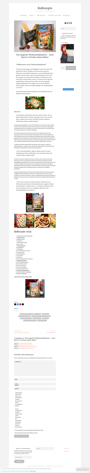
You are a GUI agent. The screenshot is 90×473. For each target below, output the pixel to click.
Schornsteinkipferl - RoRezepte (26, 344)
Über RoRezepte (41, 15)
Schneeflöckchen (21, 237)
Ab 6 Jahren (38, 314)
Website (17, 388)
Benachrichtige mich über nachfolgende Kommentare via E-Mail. (29, 430)
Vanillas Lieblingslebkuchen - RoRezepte (28, 346)
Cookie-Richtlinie (33, 471)
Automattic (59, 466)
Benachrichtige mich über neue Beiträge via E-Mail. (26, 432)
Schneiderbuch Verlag (30, 320)
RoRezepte (45, 8)
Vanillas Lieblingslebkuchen (23, 270)
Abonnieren (71, 68)
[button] (24, 221)
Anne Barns (46, 314)
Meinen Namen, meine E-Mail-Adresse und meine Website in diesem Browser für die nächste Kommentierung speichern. (18, 399)
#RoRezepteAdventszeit (26, 314)
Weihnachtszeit (42, 320)
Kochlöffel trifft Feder (54, 15)
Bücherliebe (23, 15)
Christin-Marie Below (24, 316)
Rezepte (31, 15)
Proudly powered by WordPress (35, 466)
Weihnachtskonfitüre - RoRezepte (26, 348)
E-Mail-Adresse (17, 385)
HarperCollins (37, 318)
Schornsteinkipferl (21, 245)
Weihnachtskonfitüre (22, 260)
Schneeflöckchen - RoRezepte (25, 343)
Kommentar (18, 362)
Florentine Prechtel (26, 318)
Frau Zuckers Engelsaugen (24, 332)
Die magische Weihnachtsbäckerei (41, 316)
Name (16, 379)
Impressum (66, 448)
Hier (61, 35)
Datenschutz (66, 15)
